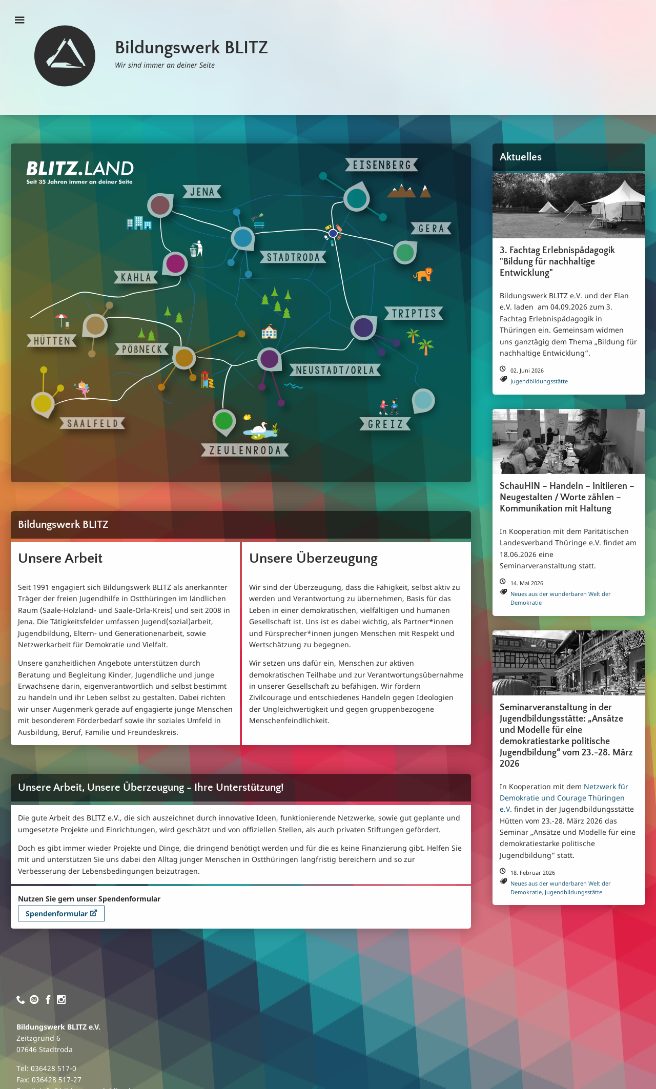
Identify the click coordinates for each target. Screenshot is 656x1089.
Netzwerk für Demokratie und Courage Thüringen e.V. (564, 798)
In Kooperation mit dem (542, 786)
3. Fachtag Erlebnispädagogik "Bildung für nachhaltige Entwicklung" (557, 261)
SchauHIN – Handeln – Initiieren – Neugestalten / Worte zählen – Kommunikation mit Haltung (567, 497)
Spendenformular (61, 913)
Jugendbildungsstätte (539, 381)
